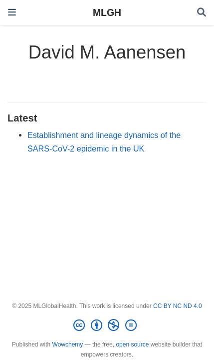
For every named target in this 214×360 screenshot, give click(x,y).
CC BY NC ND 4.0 (177, 306)
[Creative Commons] (106, 325)
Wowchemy (67, 344)
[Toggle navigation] (12, 12)
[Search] (201, 12)
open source (132, 344)
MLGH (107, 12)
